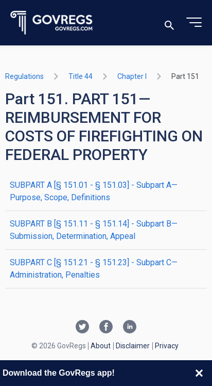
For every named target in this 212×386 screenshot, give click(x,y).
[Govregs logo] (51, 23)
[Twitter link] (82, 327)
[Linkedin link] (129, 327)
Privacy (167, 346)
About (101, 346)
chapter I (132, 76)
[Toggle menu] (194, 23)
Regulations (24, 76)
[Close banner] (199, 373)
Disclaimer (133, 346)
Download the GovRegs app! (59, 372)
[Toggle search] (169, 23)
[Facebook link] (106, 327)
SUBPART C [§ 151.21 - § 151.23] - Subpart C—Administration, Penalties (94, 269)
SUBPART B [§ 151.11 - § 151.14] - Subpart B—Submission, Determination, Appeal (94, 230)
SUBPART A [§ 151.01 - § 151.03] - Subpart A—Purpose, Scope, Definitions (94, 191)
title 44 (80, 76)
